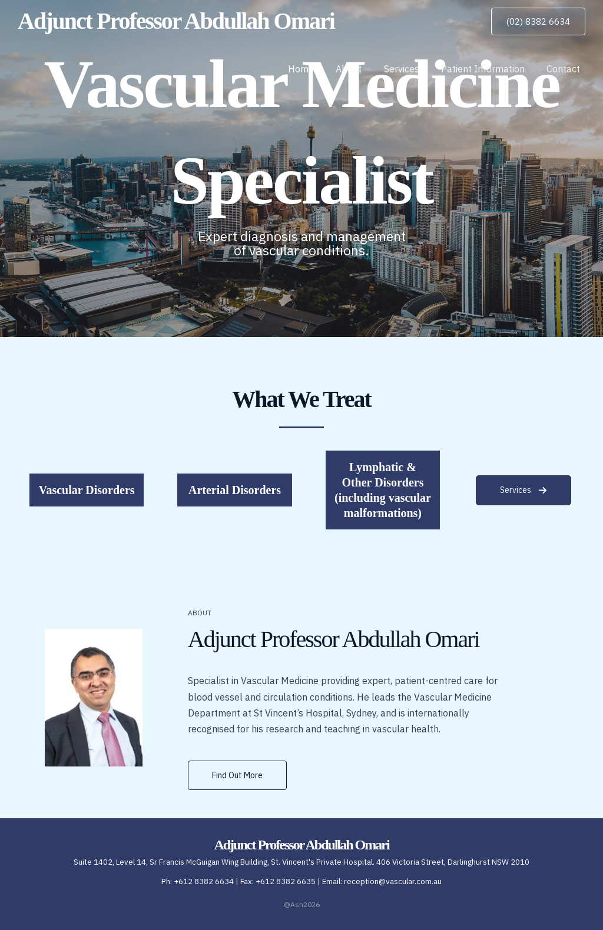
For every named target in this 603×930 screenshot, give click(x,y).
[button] (538, 21)
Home (315, 69)
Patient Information (487, 69)
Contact (565, 69)
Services (409, 69)
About (360, 69)
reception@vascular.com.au (393, 881)
